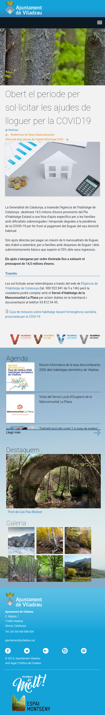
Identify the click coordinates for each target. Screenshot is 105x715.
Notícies (13, 130)
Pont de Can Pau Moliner (25, 512)
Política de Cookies (29, 663)
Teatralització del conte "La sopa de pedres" (68, 428)
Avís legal (10, 663)
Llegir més (13, 432)
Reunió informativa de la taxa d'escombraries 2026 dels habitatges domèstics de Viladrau (69, 367)
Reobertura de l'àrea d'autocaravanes (32, 134)
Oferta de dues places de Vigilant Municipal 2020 (34, 139)
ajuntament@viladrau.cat (20, 640)
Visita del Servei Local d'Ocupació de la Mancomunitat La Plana (65, 399)
